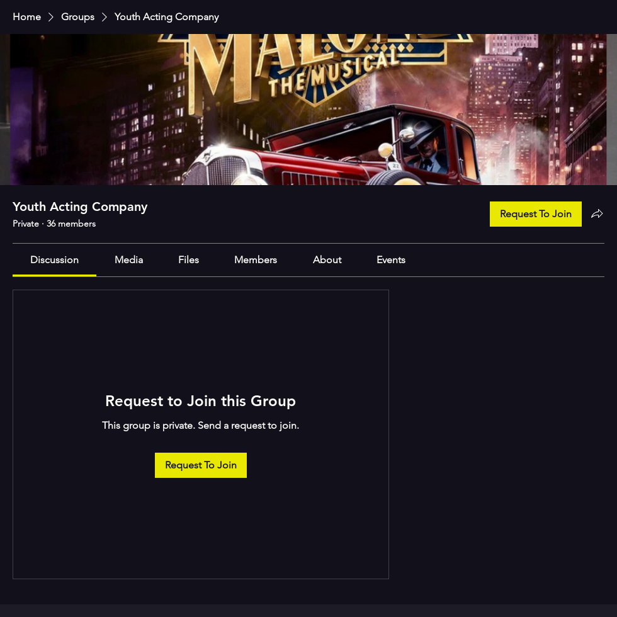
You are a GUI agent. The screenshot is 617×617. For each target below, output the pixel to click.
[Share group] (596, 213)
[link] (54, 260)
